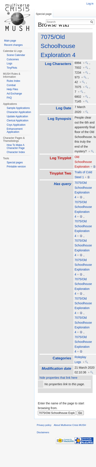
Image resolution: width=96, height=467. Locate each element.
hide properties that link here (58, 377)
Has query (62, 184)
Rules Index (13, 80)
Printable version (16, 166)
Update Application (17, 116)
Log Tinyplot (60, 158)
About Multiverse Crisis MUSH (70, 425)
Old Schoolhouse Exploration (83, 161)
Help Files (12, 89)
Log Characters (58, 64)
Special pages (15, 162)
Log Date (63, 108)
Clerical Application (17, 120)
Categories (62, 358)
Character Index (16, 152)
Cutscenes (13, 59)
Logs (9, 63)
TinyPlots (12, 67)
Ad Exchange (14, 93)
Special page (44, 13)
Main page (10, 40)
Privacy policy (44, 425)
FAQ (9, 97)
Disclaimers (43, 432)
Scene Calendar (16, 55)
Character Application (19, 112)
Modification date (56, 368)
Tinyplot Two (60, 173)
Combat (11, 85)
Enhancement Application (14, 130)
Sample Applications (18, 108)
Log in (89, 3)
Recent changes (13, 44)
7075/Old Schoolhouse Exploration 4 (58, 46)
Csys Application (16, 124)
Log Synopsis (59, 119)
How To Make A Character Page (16, 147)
